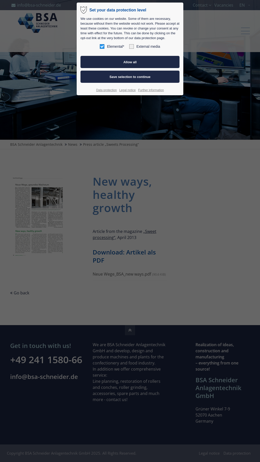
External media (144, 46)
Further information (151, 90)
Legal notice (127, 90)
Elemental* (112, 46)
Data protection (106, 90)
